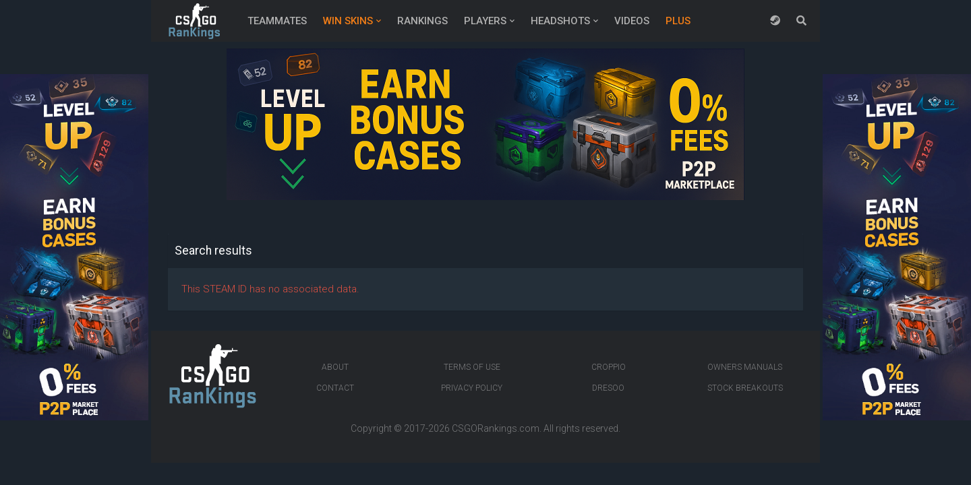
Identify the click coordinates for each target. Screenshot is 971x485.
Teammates (277, 21)
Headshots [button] (560, 21)
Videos (631, 21)
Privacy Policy (471, 388)
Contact (335, 388)
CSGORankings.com (495, 428)
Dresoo (608, 388)
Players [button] (485, 21)
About (335, 367)
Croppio (608, 367)
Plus (678, 21)
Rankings (422, 21)
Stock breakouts (745, 388)
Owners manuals (744, 367)
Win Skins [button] (348, 21)
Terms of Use (472, 367)
